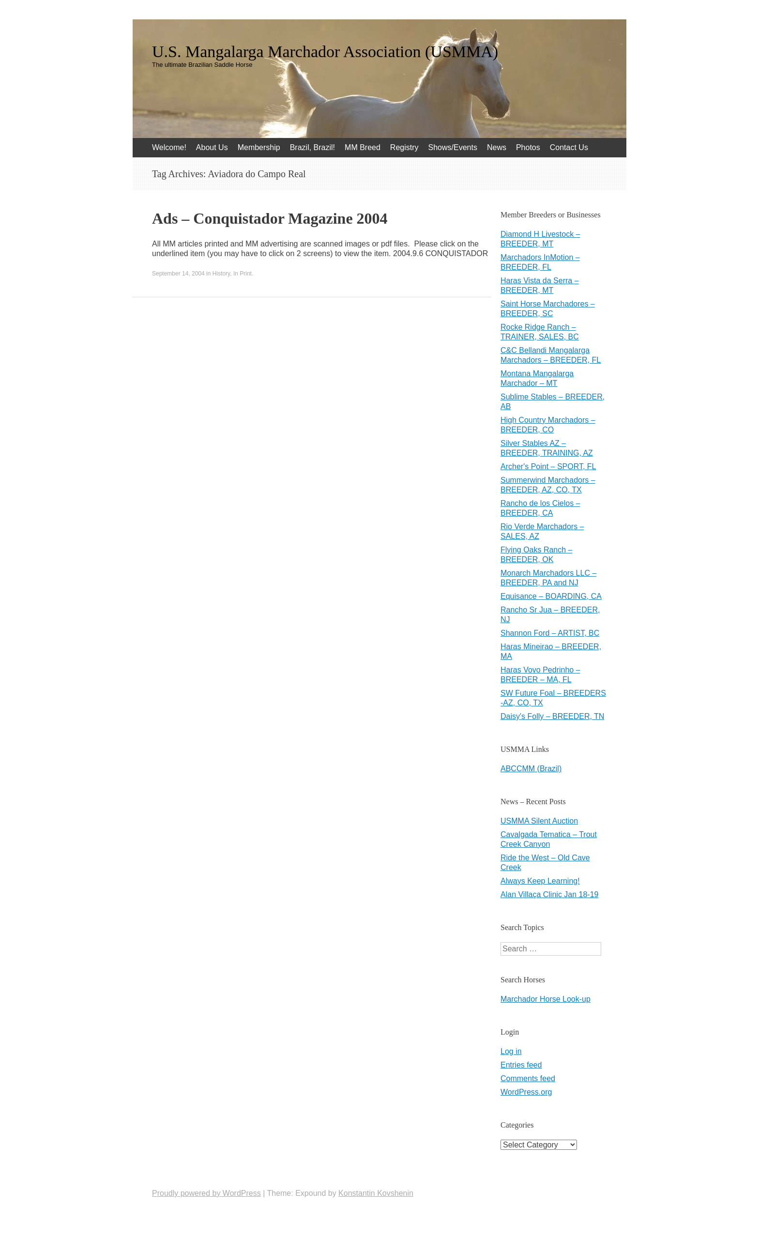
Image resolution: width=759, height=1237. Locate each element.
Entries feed (521, 1065)
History (221, 273)
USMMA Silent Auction (539, 821)
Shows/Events (452, 147)
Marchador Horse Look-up (546, 999)
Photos (528, 147)
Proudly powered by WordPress (206, 1193)
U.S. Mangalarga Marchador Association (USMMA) (325, 52)
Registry (404, 147)
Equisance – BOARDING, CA (551, 596)
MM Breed (362, 147)
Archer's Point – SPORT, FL (548, 466)
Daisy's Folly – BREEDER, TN (552, 716)
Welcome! (169, 147)
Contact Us (569, 147)
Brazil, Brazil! (312, 147)
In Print (242, 273)
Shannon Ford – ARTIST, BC (550, 633)
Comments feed (528, 1078)
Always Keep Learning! (540, 881)
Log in (511, 1051)
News (496, 147)
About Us (212, 147)
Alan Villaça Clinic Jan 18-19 (549, 894)
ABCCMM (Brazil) (531, 768)
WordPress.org (526, 1092)
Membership (259, 147)
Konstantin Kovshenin (375, 1193)
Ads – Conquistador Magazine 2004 (270, 218)
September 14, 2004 (178, 273)
